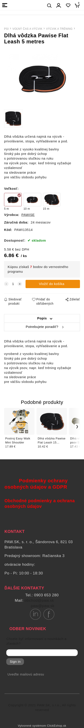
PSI (6, 28)
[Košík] (78, 5)
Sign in (15, 661)
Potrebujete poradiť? (42, 327)
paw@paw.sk (42, 606)
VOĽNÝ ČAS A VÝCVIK (27, 28)
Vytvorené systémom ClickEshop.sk (42, 725)
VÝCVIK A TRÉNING (59, 28)
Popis (42, 318)
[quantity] (13, 284)
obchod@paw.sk (39, 600)
